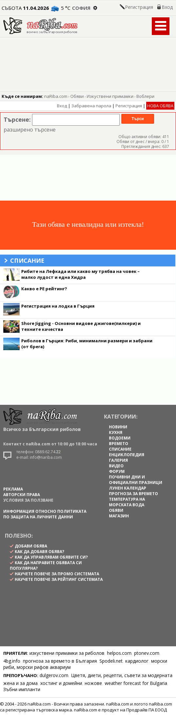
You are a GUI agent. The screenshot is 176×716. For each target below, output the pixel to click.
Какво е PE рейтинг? (44, 289)
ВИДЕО (116, 466)
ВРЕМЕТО (118, 443)
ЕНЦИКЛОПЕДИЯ (126, 454)
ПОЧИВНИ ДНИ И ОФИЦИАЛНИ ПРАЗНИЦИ (135, 479)
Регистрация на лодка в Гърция (58, 306)
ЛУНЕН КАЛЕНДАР (127, 488)
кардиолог (137, 661)
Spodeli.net (111, 661)
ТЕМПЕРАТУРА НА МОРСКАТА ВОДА (127, 502)
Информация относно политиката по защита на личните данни (44, 514)
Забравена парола (91, 106)
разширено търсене (30, 129)
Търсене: (17, 119)
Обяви (77, 96)
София (81, 8)
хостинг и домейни (61, 683)
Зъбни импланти (21, 689)
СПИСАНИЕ (120, 449)
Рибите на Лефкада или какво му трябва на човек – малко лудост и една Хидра (80, 274)
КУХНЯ (115, 432)
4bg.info (11, 661)
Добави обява (31, 546)
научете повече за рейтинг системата (59, 579)
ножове (93, 683)
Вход (167, 7)
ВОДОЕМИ (120, 438)
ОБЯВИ (116, 510)
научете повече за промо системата (57, 574)
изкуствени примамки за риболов (66, 653)
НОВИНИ (118, 427)
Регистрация (139, 7)
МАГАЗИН (119, 516)
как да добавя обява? (39, 551)
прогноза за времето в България (60, 661)
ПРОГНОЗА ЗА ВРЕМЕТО (133, 493)
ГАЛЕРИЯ (118, 460)
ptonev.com (146, 653)
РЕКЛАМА (13, 489)
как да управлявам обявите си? (51, 557)
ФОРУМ (117, 471)
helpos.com (119, 653)
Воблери (145, 96)
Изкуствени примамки (110, 96)
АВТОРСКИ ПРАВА (21, 494)
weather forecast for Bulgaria (136, 683)
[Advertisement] (88, 177)
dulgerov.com (54, 675)
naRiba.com (55, 96)
